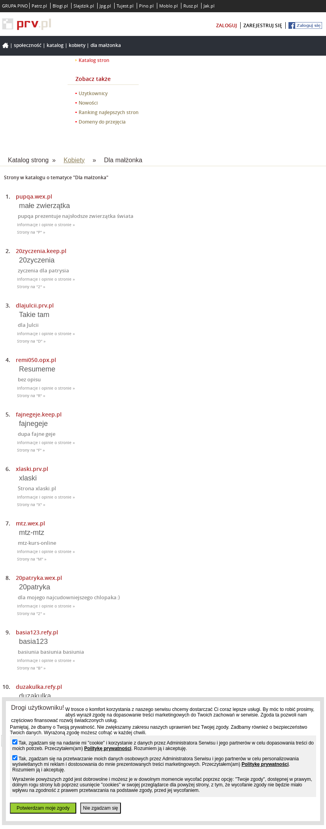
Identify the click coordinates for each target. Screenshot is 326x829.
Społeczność (27, 45)
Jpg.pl (105, 6)
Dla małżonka (105, 45)
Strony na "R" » (31, 395)
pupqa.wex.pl (34, 196)
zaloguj (226, 25)
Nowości (88, 102)
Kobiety (77, 45)
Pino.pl (146, 6)
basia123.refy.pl (37, 632)
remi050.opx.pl (36, 360)
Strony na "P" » (31, 232)
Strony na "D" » (31, 341)
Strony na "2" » (31, 286)
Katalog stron (94, 60)
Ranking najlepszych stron (109, 112)
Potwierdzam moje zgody (43, 808)
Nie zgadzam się (100, 808)
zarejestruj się (262, 25)
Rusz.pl (190, 6)
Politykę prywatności (107, 748)
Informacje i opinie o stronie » (46, 224)
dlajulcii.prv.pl (35, 305)
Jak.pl (209, 6)
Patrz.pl (39, 6)
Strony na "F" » (31, 450)
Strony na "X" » (31, 504)
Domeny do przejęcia (102, 121)
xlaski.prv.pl (32, 469)
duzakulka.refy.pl (39, 686)
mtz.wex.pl (30, 523)
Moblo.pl (168, 6)
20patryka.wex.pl (39, 577)
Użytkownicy (93, 93)
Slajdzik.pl (83, 6)
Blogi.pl (60, 6)
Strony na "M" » (32, 559)
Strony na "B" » (31, 668)
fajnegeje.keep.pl (39, 414)
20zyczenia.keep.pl (41, 251)
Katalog (55, 45)
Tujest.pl (125, 6)
